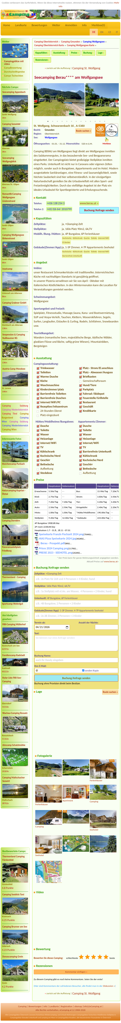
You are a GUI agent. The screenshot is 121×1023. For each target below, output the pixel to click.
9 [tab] (85, 121)
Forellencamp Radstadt (13, 655)
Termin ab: (39, 622)
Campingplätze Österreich (18, 1015)
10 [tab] (90, 121)
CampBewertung (13, 67)
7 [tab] (76, 121)
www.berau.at (88, 203)
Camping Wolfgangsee (94, 41)
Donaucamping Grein (12, 956)
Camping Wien (9, 429)
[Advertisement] (15, 828)
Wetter (56, 25)
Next (117, 101)
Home (6, 25)
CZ (109, 32)
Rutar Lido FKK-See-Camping (12, 679)
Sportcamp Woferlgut (12, 603)
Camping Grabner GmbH (14, 302)
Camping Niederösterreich (15, 409)
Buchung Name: (42, 655)
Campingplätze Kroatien (67, 1018)
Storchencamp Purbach (13, 463)
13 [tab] (104, 121)
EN (101, 32)
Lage (100, 52)
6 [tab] (71, 121)
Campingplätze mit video (14, 62)
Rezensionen (41, 59)
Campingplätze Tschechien (87, 1015)
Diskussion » (109, 986)
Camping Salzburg (15, 405)
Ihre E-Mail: (40, 666)
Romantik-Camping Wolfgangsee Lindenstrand (11, 197)
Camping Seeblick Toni (13, 894)
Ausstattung (59, 52)
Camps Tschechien (13, 75)
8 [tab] (81, 121)
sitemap (78, 1006)
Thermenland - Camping (14, 577)
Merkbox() (98, 25)
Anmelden (71, 25)
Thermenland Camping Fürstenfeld (13, 858)
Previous (36, 101)
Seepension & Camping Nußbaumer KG (13, 336)
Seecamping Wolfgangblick (9, 160)
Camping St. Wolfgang (86, 68)
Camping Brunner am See (14, 926)
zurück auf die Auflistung (58, 68)
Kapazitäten (41, 52)
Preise (74, 52)
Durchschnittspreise (14, 71)
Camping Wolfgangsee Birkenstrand (13, 237)
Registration (66, 1006)
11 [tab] (95, 121)
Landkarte (21, 25)
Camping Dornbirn (11, 520)
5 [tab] (66, 121)
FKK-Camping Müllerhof (14, 624)
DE (93, 32)
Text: (36, 633)
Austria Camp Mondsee (13, 368)
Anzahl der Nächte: (88, 622)
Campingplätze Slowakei (19, 1018)
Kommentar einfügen (76, 972)
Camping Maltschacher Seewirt (13, 779)
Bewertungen (39, 25)
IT (117, 32)
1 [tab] (47, 121)
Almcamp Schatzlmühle (13, 745)
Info (84, 25)
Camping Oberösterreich (46, 41)
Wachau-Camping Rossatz (14, 713)
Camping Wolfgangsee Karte (80, 45)
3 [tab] (57, 121)
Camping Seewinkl (11, 124)
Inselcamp (7, 268)
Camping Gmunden (70, 41)
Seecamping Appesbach (14, 92)
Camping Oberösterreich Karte (49, 45)
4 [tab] (62, 121)
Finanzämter (96, 1018)
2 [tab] (52, 121)
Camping (22, 1006)
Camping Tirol (9, 413)
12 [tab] (99, 121)
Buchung (87, 52)
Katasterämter (85, 1018)
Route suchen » (83, 131)
